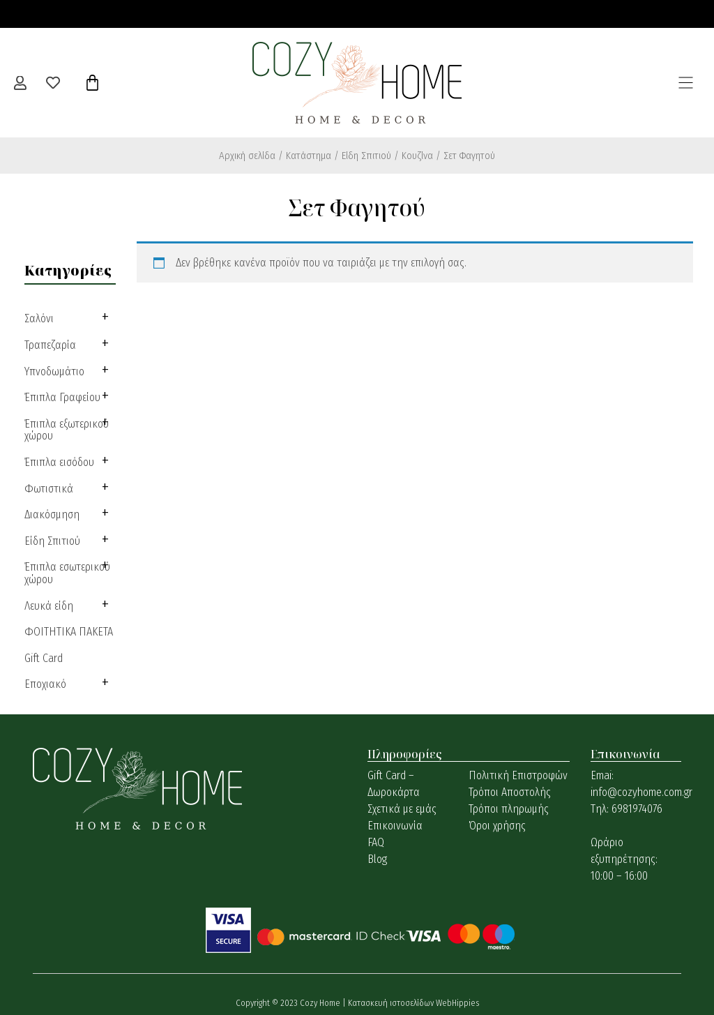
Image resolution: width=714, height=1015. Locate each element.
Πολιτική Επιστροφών (518, 775)
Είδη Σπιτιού (366, 155)
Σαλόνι (39, 318)
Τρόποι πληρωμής (509, 808)
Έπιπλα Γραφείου (62, 397)
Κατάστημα (308, 155)
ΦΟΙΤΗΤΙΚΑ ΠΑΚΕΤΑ (68, 631)
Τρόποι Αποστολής (510, 792)
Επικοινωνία (395, 825)
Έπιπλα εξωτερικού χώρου (66, 430)
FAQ (375, 842)
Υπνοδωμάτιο (54, 371)
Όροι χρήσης (497, 825)
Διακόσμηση (51, 514)
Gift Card (43, 658)
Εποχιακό (45, 684)
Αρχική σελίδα (247, 155)
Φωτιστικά (48, 488)
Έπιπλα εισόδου (59, 462)
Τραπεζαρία (50, 345)
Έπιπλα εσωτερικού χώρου (67, 573)
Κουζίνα (417, 155)
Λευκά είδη (48, 605)
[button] (686, 82)
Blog (377, 859)
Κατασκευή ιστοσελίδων (392, 1003)
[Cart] (92, 83)
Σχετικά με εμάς (401, 808)
